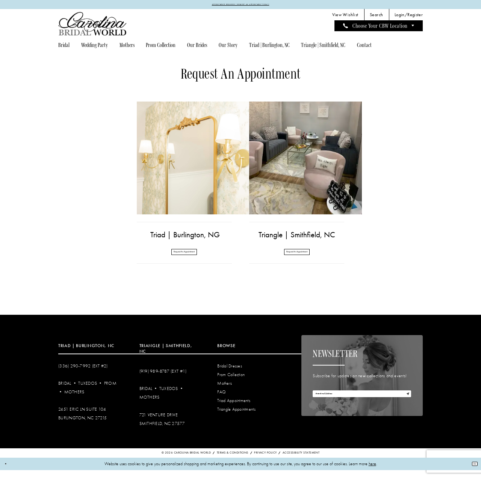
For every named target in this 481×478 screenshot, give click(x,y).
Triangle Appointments (236, 417)
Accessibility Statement (301, 461)
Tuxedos (87, 391)
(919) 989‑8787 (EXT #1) (163, 379)
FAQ (221, 400)
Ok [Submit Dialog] (471, 471)
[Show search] (376, 17)
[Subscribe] (404, 405)
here (372, 471)
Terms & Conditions (232, 461)
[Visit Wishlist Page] (345, 17)
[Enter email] (362, 406)
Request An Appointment (184, 256)
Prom (110, 391)
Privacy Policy (265, 461)
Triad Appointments (233, 408)
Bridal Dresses (229, 374)
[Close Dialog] (8, 472)
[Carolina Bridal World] (92, 26)
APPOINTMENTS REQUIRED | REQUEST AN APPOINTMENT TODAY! (240, 5)
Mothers (74, 400)
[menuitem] (345, 17)
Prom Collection (231, 382)
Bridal (64, 391)
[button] (409, 17)
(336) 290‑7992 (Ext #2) (83, 374)
